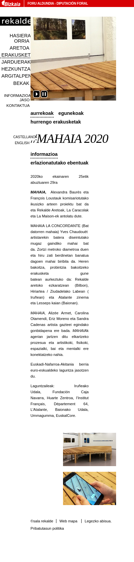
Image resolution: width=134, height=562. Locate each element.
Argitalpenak (19, 76)
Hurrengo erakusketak (56, 122)
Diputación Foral (72, 3)
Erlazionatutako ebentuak (60, 162)
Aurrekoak (42, 113)
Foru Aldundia (41, 3)
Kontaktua (18, 105)
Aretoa (20, 48)
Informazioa (44, 154)
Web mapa (68, 521)
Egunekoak (71, 113)
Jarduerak (16, 62)
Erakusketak (18, 55)
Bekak (21, 83)
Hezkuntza (15, 69)
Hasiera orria (20, 38)
